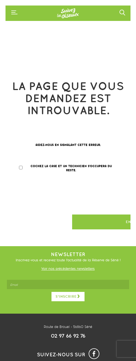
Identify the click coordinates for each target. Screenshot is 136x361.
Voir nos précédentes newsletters (68, 268)
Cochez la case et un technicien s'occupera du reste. (71, 168)
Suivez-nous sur (68, 354)
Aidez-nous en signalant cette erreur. (68, 145)
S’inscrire (68, 296)
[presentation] (55, 196)
